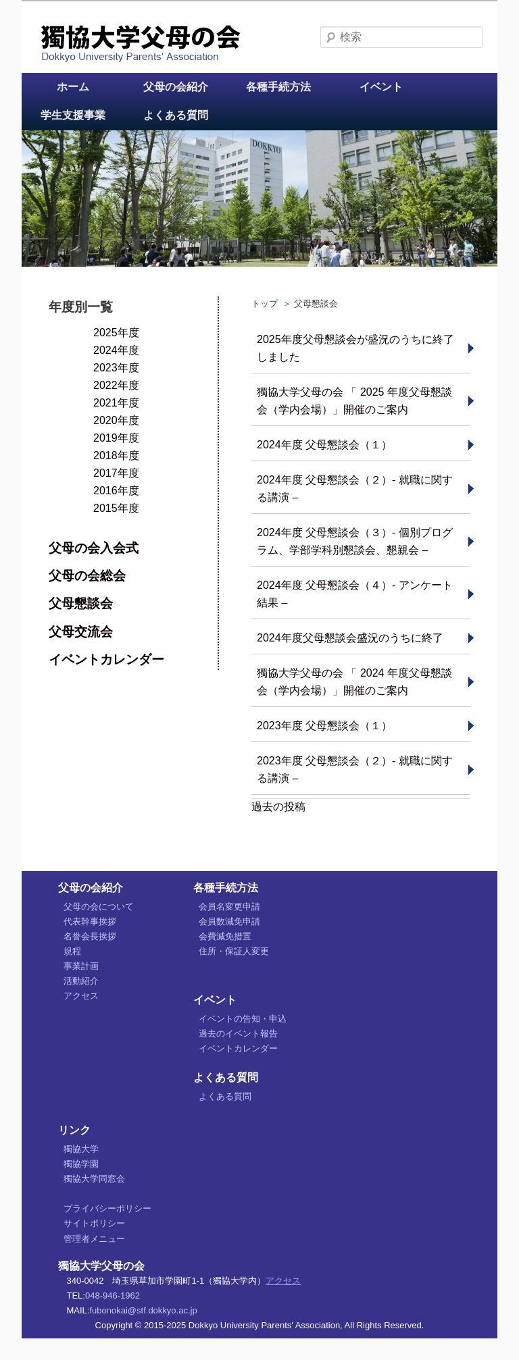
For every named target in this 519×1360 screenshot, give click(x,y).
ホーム (73, 87)
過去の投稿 (278, 806)
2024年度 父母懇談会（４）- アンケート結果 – (355, 593)
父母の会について (99, 906)
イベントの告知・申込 (243, 1019)
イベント (381, 87)
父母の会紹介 (175, 87)
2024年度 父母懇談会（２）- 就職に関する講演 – (355, 488)
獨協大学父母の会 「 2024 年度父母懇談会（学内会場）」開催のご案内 (354, 681)
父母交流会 (81, 632)
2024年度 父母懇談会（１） (324, 444)
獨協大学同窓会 (94, 1179)
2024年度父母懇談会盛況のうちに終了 (350, 638)
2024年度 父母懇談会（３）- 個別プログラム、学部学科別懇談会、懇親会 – (355, 541)
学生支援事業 (73, 115)
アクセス (81, 996)
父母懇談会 (81, 603)
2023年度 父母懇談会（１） (324, 725)
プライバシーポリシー (107, 1208)
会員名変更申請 (229, 906)
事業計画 (81, 966)
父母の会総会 (87, 576)
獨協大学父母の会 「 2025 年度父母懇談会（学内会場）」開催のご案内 (354, 400)
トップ (264, 303)
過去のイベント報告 (238, 1033)
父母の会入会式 (94, 548)
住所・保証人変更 (234, 951)
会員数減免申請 (229, 921)
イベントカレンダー (106, 659)
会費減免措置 (225, 936)
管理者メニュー (94, 1239)
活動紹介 (81, 981)
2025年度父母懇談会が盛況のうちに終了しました (355, 348)
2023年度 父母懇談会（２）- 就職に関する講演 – (355, 769)
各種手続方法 (278, 87)
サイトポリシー (94, 1223)
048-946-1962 (112, 1295)
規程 (72, 951)
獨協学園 (81, 1164)
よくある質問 (175, 115)
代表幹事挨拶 (90, 921)
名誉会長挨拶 (90, 936)
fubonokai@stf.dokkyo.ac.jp (143, 1310)
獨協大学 (81, 1149)
